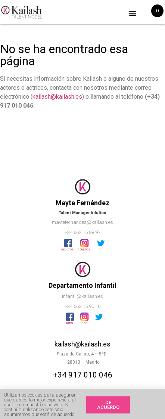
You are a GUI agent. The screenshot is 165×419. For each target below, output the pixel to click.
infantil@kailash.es (82, 296)
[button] (133, 13)
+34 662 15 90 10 (82, 306)
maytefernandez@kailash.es (82, 222)
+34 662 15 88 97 (82, 232)
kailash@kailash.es (57, 96)
